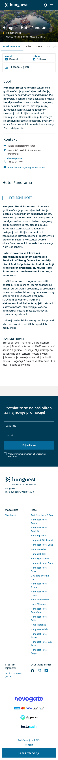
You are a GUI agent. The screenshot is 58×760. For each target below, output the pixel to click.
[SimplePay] (29, 717)
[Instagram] (39, 670)
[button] (51, 5)
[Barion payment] (29, 708)
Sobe (28, 46)
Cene (39, 46)
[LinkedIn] (46, 670)
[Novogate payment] (29, 699)
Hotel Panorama (11, 46)
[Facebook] (32, 670)
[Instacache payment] (29, 726)
